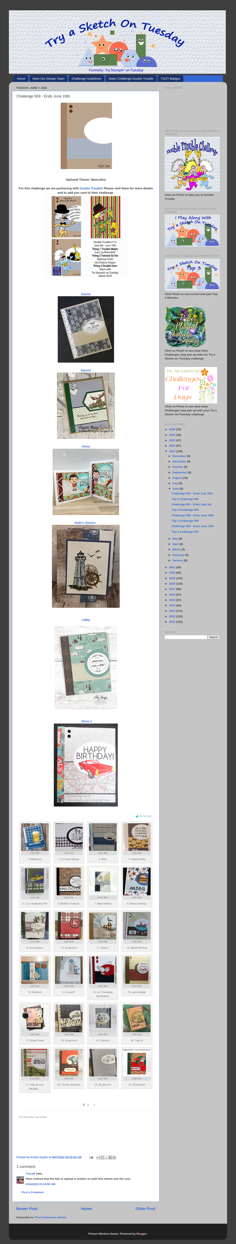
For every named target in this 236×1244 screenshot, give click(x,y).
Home (21, 78)
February (178, 555)
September (180, 472)
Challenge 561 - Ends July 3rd (191, 504)
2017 (172, 589)
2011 (172, 621)
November (179, 461)
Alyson (86, 370)
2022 (172, 451)
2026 (172, 429)
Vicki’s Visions (85, 522)
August (177, 477)
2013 (172, 610)
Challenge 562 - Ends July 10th (192, 493)
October (178, 466)
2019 (172, 578)
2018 (172, 583)
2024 (172, 440)
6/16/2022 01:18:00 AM (40, 1184)
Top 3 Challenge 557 (185, 531)
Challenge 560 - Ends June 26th (193, 515)
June (176, 488)
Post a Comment (33, 1192)
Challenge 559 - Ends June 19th (193, 526)
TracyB (30, 1173)
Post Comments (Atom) (50, 1217)
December (179, 456)
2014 (172, 605)
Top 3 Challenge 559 (185, 509)
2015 (172, 600)
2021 (172, 567)
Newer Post (27, 1208)
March (177, 549)
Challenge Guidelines (86, 78)
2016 (172, 594)
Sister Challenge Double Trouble (131, 78)
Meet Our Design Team (49, 78)
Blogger (141, 1233)
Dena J (86, 721)
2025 (172, 434)
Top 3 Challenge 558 (185, 520)
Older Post (145, 1208)
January (178, 560)
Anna (86, 446)
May (175, 538)
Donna (86, 294)
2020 (172, 572)
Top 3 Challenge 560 (185, 499)
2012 (172, 616)
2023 (172, 445)
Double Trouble (91, 188)
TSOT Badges (170, 78)
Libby (86, 619)
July (175, 483)
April (176, 544)
